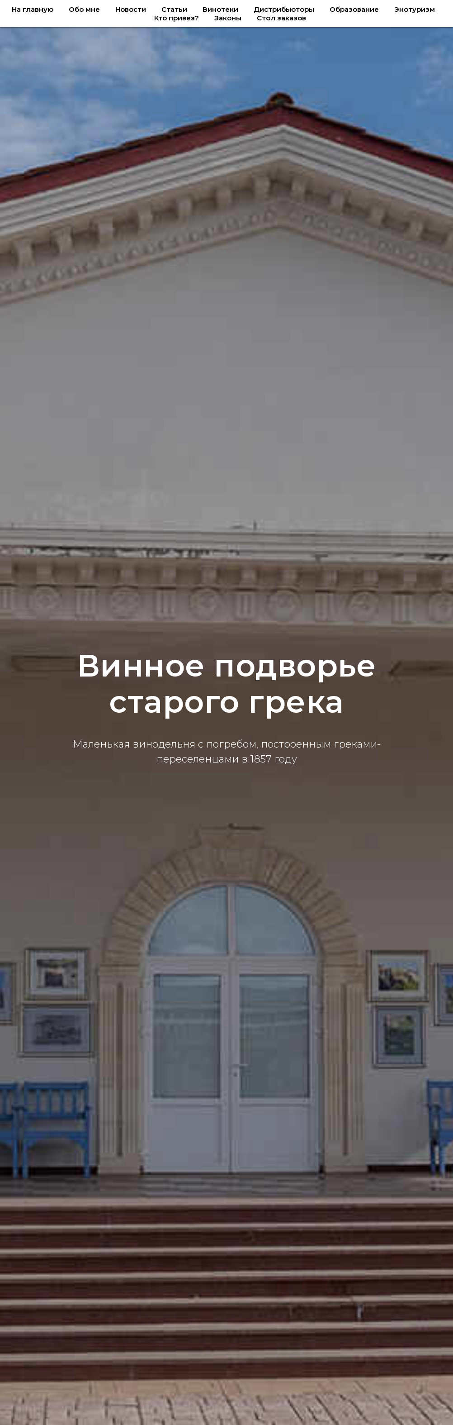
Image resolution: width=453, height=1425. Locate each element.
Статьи (174, 9)
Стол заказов (281, 18)
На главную (32, 9)
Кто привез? (176, 18)
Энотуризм (414, 9)
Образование (354, 9)
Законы (227, 18)
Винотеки (220, 9)
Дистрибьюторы (284, 9)
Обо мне (84, 9)
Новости (130, 9)
